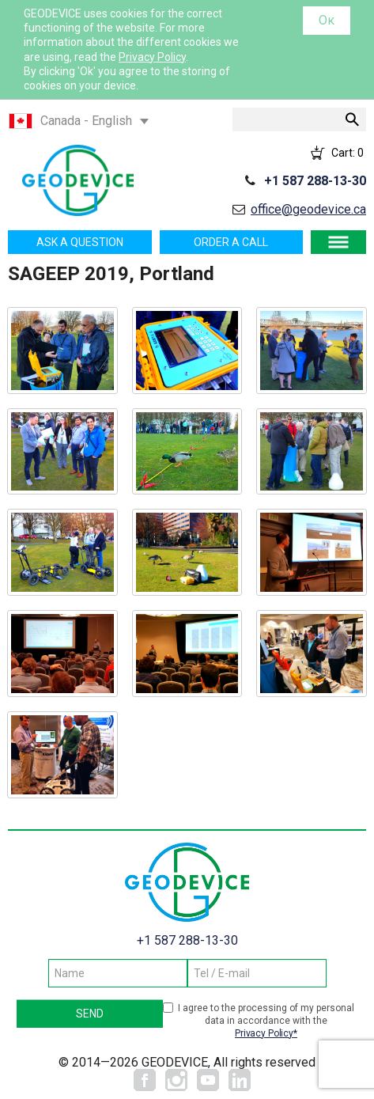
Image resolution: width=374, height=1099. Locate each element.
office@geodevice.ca (308, 209)
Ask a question (79, 242)
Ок (326, 20)
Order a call (231, 242)
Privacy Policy (152, 57)
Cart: (347, 152)
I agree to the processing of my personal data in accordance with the (266, 1021)
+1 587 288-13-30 (315, 180)
